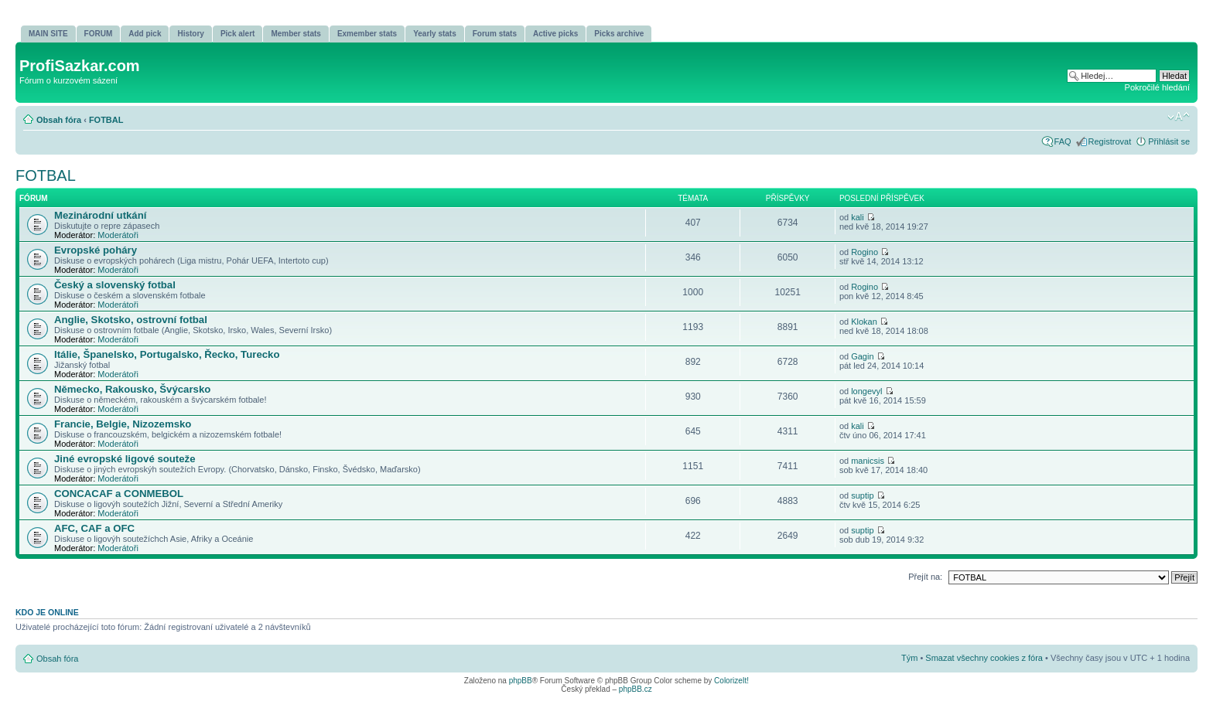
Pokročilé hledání (1157, 87)
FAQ (1062, 141)
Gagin (862, 356)
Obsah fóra (58, 119)
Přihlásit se (1169, 141)
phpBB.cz (635, 689)
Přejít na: (925, 576)
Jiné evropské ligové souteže (125, 459)
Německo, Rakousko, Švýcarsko (132, 389)
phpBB (520, 680)
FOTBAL (106, 119)
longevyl (866, 391)
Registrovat (1110, 141)
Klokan (864, 321)
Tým (909, 657)
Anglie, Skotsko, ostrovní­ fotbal (130, 319)
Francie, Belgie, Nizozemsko (122, 424)
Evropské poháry (95, 250)
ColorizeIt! (731, 680)
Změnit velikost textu (1178, 117)
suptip (862, 495)
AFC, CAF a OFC (94, 528)
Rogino (864, 252)
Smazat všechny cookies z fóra (984, 657)
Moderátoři (117, 235)
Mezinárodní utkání (100, 215)
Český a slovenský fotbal (115, 285)
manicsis (867, 460)
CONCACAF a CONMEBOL (118, 493)
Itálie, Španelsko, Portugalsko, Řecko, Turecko (166, 354)
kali (857, 217)
